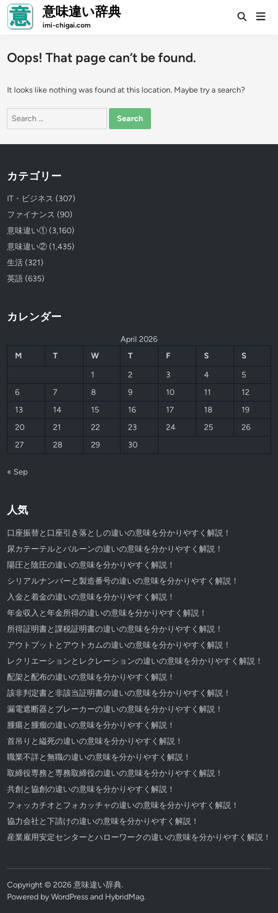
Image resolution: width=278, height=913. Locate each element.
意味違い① (27, 230)
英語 (15, 278)
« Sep (17, 472)
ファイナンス (31, 214)
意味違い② (27, 246)
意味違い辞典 (81, 12)
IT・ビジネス (30, 198)
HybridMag (124, 896)
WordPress (69, 896)
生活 (15, 262)
